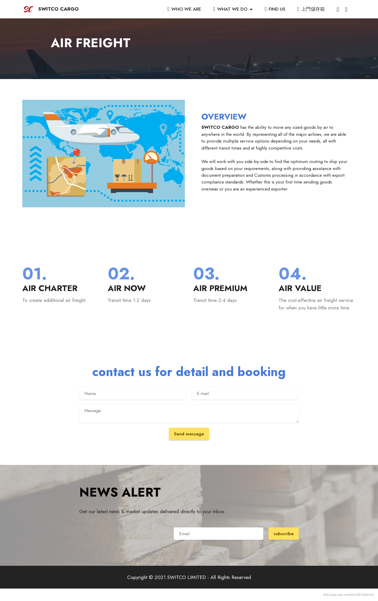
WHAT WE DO (230, 9)
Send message (189, 433)
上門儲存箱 (311, 9)
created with (352, 595)
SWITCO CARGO (58, 8)
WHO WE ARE (184, 9)
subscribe (284, 533)
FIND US (275, 9)
